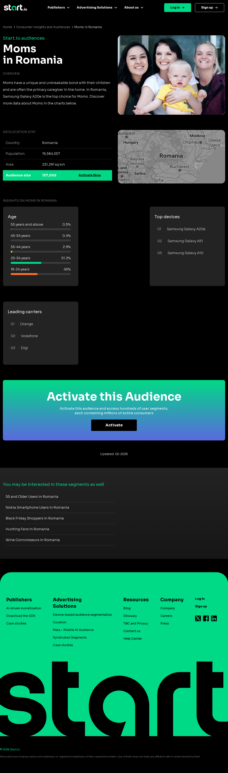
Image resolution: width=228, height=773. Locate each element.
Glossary (130, 616)
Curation (59, 622)
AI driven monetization (23, 608)
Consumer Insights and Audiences (43, 27)
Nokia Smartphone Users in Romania (37, 507)
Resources (134, 600)
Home (7, 27)
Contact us (131, 631)
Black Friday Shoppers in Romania (35, 518)
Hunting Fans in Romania (27, 529)
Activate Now (89, 175)
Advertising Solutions (94, 7)
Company (170, 600)
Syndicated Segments (70, 637)
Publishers (56, 7)
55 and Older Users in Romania (32, 497)
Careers (166, 616)
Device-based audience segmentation (82, 615)
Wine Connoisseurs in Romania (33, 540)
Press (164, 623)
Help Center (132, 639)
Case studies (16, 623)
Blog (127, 608)
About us (131, 7)
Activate (114, 425)
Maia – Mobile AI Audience (73, 630)
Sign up (207, 7)
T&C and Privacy (135, 623)
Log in (175, 7)
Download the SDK (20, 616)
